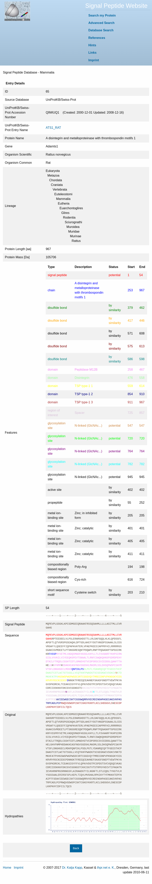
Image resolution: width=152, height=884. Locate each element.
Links (92, 52)
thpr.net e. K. (106, 867)
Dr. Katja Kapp (72, 867)
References (96, 37)
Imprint (93, 60)
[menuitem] (117, 15)
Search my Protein (102, 15)
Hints (92, 45)
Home (7, 867)
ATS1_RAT (53, 127)
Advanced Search (101, 23)
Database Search (100, 30)
